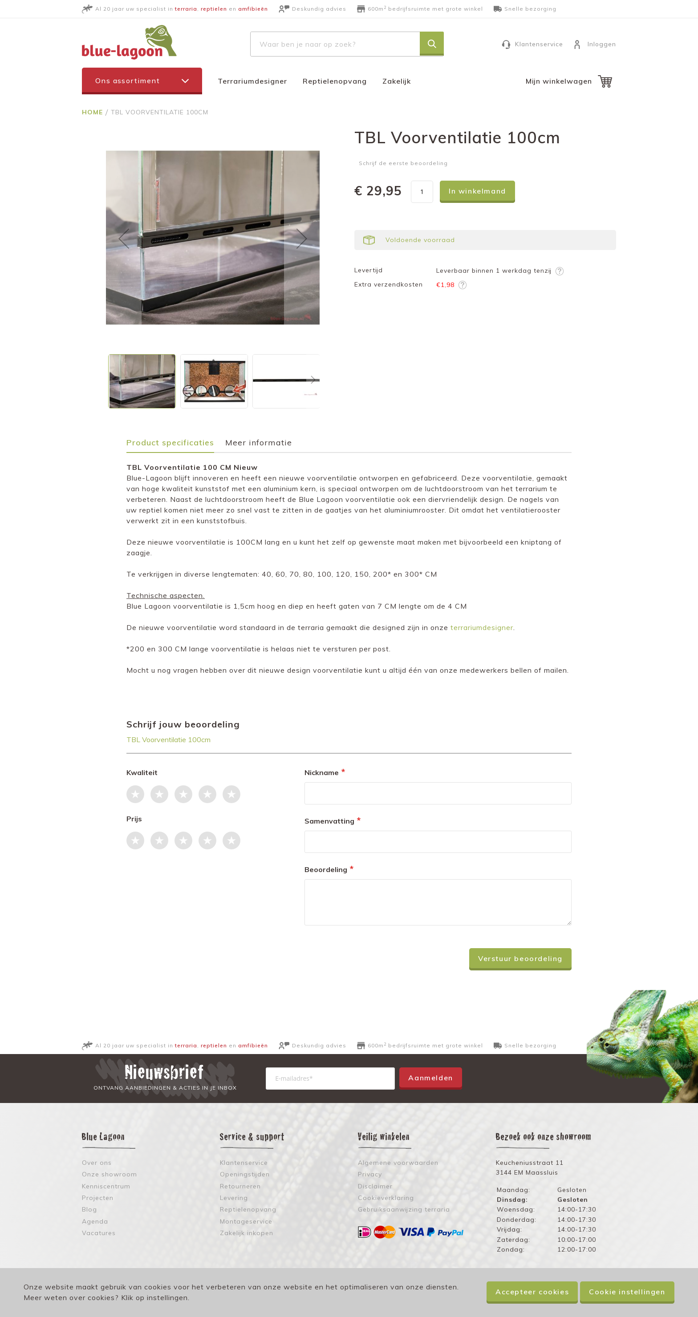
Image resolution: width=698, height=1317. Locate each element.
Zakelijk (396, 81)
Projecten (98, 1198)
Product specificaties (170, 443)
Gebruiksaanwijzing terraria (404, 1209)
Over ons (97, 1163)
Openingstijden (245, 1174)
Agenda (95, 1221)
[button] (124, 238)
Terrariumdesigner (252, 81)
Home (93, 112)
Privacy (370, 1174)
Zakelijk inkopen (246, 1233)
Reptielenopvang (335, 81)
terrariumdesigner (481, 627)
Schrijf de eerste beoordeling (403, 163)
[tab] (174, 445)
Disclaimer (375, 1186)
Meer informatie (258, 443)
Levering (234, 1198)
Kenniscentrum (106, 1186)
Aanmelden (430, 1077)
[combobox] (347, 44)
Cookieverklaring (386, 1198)
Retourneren (240, 1186)
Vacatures (99, 1233)
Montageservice (246, 1221)
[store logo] (129, 42)
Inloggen (602, 44)
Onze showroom (109, 1174)
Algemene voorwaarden (398, 1163)
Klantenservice (539, 44)
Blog (89, 1209)
